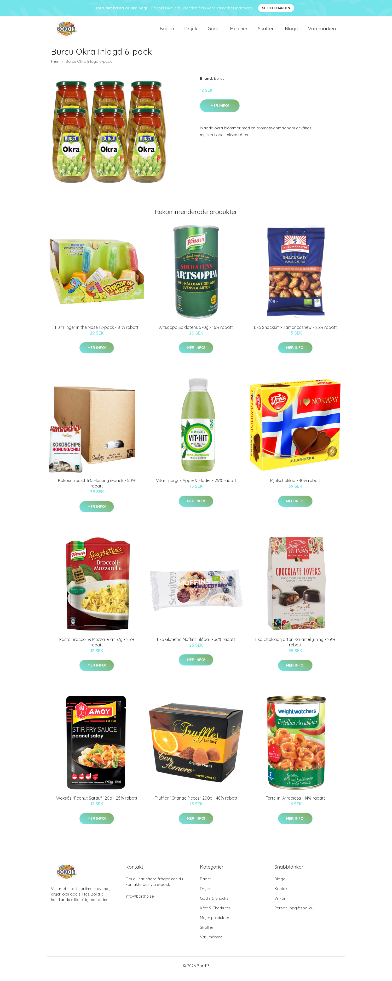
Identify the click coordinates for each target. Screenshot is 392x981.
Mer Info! (220, 112)
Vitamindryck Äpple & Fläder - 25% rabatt (196, 486)
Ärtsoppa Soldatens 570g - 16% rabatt (196, 333)
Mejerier (238, 32)
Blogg (291, 32)
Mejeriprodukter (214, 923)
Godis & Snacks (214, 904)
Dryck (190, 32)
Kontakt (281, 894)
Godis (214, 32)
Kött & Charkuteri (215, 914)
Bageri (167, 32)
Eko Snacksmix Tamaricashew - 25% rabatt (295, 333)
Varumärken (322, 32)
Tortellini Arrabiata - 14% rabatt (295, 804)
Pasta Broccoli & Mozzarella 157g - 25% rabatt (96, 648)
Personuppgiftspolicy (293, 914)
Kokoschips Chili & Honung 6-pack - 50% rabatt (96, 489)
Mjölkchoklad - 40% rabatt (295, 486)
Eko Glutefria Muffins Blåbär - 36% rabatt (196, 645)
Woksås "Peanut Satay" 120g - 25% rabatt (96, 804)
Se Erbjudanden (276, 8)
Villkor (280, 904)
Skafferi (266, 32)
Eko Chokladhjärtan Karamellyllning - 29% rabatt (295, 648)
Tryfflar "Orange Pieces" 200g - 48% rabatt (196, 804)
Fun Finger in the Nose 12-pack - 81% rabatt (97, 333)
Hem (55, 67)
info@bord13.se (139, 902)
